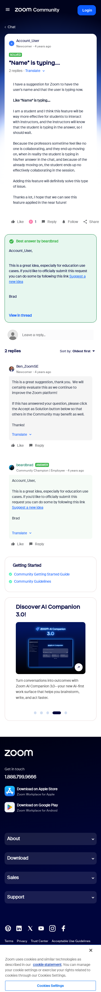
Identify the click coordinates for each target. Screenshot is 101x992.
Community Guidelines (32, 581)
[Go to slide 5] (66, 713)
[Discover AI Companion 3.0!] (65, 654)
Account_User (27, 40)
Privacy (22, 941)
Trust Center (39, 941)
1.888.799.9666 (20, 777)
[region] (50, 968)
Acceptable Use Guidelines (71, 941)
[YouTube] (41, 928)
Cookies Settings (50, 986)
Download (17, 858)
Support (15, 897)
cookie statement (47, 964)
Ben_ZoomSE (27, 366)
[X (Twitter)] (30, 928)
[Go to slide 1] (35, 713)
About (13, 839)
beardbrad (24, 465)
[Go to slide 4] (57, 713)
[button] (8, 10)
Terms (9, 941)
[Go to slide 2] (41, 713)
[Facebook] (63, 928)
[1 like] (32, 222)
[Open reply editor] (51, 335)
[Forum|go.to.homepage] (37, 10)
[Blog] (8, 928)
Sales (13, 877)
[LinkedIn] (19, 928)
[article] (50, 407)
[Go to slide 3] (47, 713)
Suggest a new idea (27, 507)
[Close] (90, 950)
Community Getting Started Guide (42, 574)
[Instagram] (52, 928)
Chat (12, 27)
